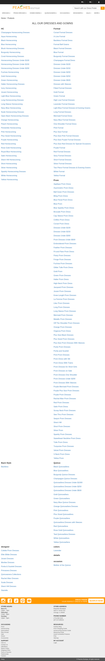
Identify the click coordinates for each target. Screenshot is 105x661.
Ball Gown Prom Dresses (64, 192)
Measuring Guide (59, 632)
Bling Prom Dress (61, 196)
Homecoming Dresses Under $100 (15, 60)
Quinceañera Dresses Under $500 (67, 490)
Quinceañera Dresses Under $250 (67, 486)
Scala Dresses (7, 582)
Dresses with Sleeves (62, 84)
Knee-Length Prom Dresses (65, 295)
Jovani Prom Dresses (62, 291)
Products (11, 18)
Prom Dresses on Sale (63, 371)
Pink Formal (58, 128)
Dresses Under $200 (62, 72)
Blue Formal (59, 52)
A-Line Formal (59, 36)
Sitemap (56, 638)
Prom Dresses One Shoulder (65, 375)
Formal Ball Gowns (61, 44)
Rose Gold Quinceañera (63, 530)
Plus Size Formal (60, 132)
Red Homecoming (8, 144)
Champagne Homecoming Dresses (15, 32)
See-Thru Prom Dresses (63, 414)
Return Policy (5, 648)
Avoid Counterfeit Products (62, 634)
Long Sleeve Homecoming (12, 104)
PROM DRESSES (20, 13)
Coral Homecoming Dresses (12, 56)
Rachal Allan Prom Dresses (65, 399)
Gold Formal (59, 92)
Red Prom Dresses (61, 403)
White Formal (59, 172)
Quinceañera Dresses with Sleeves (68, 522)
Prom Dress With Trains (63, 363)
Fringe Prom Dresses (62, 259)
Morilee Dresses (7, 562)
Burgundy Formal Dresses (64, 56)
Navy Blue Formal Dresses (64, 120)
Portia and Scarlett (61, 351)
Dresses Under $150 (62, 68)
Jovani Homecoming (9, 92)
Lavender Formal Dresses (64, 104)
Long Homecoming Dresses (12, 100)
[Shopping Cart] (91, 2)
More (97, 13)
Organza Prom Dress (62, 331)
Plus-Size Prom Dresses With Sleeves (69, 343)
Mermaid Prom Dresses (63, 315)
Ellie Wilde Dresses (9, 555)
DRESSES (6, 13)
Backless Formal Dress (63, 40)
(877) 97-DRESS (59, 620)
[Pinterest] (23, 601)
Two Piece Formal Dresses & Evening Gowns (72, 168)
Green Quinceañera (62, 498)
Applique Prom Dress (62, 184)
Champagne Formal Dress (64, 60)
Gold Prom (58, 271)
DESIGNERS (78, 13)
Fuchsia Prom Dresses (63, 263)
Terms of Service (6, 652)
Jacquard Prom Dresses (63, 287)
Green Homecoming (9, 80)
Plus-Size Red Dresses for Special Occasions (72, 144)
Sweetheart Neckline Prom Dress (67, 438)
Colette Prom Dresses (10, 550)
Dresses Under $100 (62, 64)
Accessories (4, 638)
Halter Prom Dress (61, 279)
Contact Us (4, 644)
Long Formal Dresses (62, 112)
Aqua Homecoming (9, 36)
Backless (4, 467)
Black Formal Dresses (63, 48)
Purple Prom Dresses (62, 395)
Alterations (4, 646)
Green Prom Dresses (62, 275)
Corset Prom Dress (61, 224)
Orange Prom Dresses (63, 327)
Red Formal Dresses (62, 152)
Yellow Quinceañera (62, 542)
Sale (2, 634)
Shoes (3, 636)
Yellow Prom (59, 458)
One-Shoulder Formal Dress (65, 124)
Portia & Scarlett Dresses (11, 566)
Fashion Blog (58, 626)
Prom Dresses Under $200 (64, 379)
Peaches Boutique (83, 659)
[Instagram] (3, 601)
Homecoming (5, 628)
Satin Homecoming (9, 156)
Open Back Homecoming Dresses (15, 116)
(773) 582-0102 (58, 618)
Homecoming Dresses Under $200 (15, 68)
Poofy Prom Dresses (62, 347)
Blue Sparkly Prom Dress (64, 208)
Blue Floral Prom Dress (63, 200)
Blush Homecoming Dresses (12, 48)
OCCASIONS (65, 13)
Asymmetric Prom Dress (63, 188)
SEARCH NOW (96, 601)
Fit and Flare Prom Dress (64, 252)
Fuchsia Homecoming (10, 72)
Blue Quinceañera (61, 471)
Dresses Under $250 (62, 76)
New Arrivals (5, 632)
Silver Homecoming (9, 168)
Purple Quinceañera (62, 518)
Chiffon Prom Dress (62, 220)
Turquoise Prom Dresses (64, 446)
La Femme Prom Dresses (64, 299)
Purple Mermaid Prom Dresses (66, 387)
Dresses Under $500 (62, 80)
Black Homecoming (9, 40)
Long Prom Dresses (62, 307)
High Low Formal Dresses (64, 100)
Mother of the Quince (62, 565)
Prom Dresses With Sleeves (65, 383)
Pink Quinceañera (61, 510)
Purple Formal (59, 148)
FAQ (55, 636)
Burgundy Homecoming (10, 52)
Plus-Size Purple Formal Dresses (67, 140)
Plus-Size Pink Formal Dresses (66, 136)
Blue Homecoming (8, 44)
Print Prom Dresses (61, 355)
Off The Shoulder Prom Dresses (67, 323)
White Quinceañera (61, 538)
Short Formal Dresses (62, 160)
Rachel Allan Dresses (10, 578)
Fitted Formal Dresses (63, 88)
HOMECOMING (36, 13)
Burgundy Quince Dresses (64, 475)
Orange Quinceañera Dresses (66, 506)
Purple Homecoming (9, 140)
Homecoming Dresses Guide (62, 630)
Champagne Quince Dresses (65, 479)
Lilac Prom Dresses (61, 303)
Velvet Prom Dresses (62, 450)
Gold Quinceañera (61, 494)
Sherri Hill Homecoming (10, 160)
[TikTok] (16, 601)
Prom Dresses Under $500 (64, 240)
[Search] (103, 8)
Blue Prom (58, 204)
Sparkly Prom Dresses (63, 434)
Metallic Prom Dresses (63, 319)
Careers (3, 656)
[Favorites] (83, 2)
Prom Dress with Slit (62, 359)
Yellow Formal (59, 176)
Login (55, 643)
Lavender (57, 550)
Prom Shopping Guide (60, 628)
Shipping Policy (5, 650)
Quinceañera (5, 630)
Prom (2, 626)
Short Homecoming (9, 164)
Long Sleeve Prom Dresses (65, 311)
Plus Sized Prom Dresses (64, 339)
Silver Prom (58, 430)
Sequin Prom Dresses (62, 418)
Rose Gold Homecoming (11, 148)
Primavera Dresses (9, 570)
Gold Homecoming (8, 76)
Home (3, 18)
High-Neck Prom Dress (63, 283)
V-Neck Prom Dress (62, 454)
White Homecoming (9, 176)
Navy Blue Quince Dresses (65, 502)
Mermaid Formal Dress (63, 116)
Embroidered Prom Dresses (65, 244)
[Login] (99, 2)
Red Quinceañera (61, 526)
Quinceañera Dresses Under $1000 (68, 482)
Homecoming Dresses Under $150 (15, 64)
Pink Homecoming (8, 132)
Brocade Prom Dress (62, 212)
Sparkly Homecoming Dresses (13, 172)
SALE (88, 13)
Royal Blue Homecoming (11, 152)
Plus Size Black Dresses (63, 335)
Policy (3, 659)
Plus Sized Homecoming (11, 136)
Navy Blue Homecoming (11, 108)
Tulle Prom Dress (61, 442)
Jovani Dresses (7, 559)
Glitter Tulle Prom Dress (63, 267)
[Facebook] (10, 601)
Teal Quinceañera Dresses (64, 534)
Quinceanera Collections (11, 574)
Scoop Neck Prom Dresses (65, 410)
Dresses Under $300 (62, 236)
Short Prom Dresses (62, 426)
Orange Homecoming (10, 120)
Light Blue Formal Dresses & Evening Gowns (72, 108)
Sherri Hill (58, 422)
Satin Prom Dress (61, 407)
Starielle (4, 590)
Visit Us (3, 643)
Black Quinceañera (61, 467)
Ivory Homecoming (8, 88)
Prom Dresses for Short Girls (65, 367)
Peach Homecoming (9, 124)
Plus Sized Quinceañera (63, 514)
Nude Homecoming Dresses (12, 112)
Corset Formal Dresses (63, 32)
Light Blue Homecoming (11, 96)
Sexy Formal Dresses (62, 156)
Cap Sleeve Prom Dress (63, 216)
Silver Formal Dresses (63, 164)
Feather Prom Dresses (63, 248)
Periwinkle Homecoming (11, 128)
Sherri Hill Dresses (8, 586)
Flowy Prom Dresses (62, 255)
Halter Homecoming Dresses (12, 84)
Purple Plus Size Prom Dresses (66, 391)
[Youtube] (29, 601)
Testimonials (5, 654)
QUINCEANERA (51, 13)
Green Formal (59, 96)
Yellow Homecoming (9, 180)
